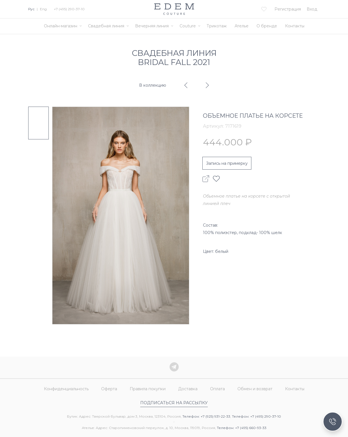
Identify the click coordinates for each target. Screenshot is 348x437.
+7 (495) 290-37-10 (69, 9)
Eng (43, 9)
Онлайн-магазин (60, 26)
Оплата (217, 388)
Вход (312, 9)
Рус (31, 9)
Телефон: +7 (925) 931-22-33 (206, 416)
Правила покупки (148, 388)
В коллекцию (152, 85)
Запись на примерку (227, 163)
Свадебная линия (106, 26)
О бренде (267, 26)
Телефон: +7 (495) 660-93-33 (241, 428)
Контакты (294, 26)
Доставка (188, 388)
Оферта (109, 388)
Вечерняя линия (152, 26)
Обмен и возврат (254, 388)
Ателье (242, 26)
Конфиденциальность (66, 388)
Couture (188, 26)
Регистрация (287, 9)
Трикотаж (217, 26)
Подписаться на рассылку (174, 402)
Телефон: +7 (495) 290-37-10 (256, 416)
